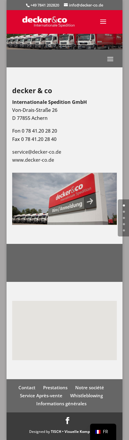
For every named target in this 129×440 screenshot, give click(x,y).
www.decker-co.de (33, 160)
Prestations (55, 387)
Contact (26, 387)
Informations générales (61, 403)
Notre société (89, 387)
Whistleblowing (86, 395)
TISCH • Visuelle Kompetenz (75, 431)
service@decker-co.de (36, 152)
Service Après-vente (41, 395)
